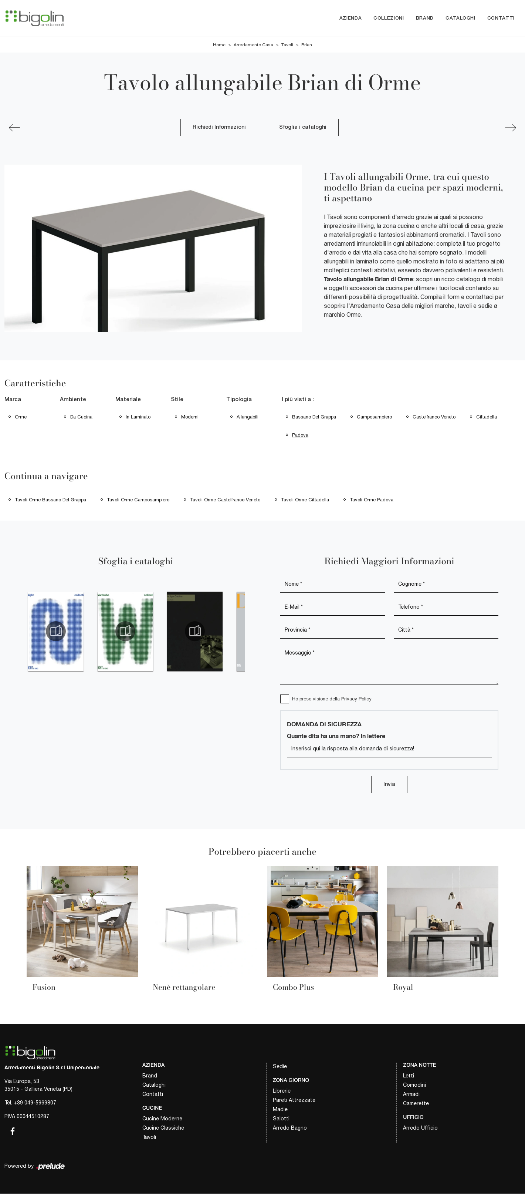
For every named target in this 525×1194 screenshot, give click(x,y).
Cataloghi (460, 18)
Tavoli (287, 45)
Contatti (501, 18)
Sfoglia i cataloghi (302, 127)
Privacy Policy (356, 699)
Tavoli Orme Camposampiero (138, 499)
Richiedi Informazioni (219, 127)
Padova (300, 435)
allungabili (247, 417)
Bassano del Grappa (314, 417)
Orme (21, 417)
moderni (190, 417)
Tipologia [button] (239, 400)
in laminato (138, 417)
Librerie (282, 1091)
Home (219, 45)
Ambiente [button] (73, 400)
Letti (408, 1076)
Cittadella (486, 417)
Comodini (414, 1085)
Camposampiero (374, 417)
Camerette (416, 1104)
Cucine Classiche (163, 1128)
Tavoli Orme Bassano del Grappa (50, 499)
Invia (389, 785)
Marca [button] (12, 400)
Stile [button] (177, 400)
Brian (306, 45)
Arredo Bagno (290, 1128)
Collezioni (388, 18)
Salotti (281, 1119)
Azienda (350, 18)
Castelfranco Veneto (434, 417)
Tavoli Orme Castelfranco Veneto (225, 499)
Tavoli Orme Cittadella (305, 499)
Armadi (411, 1094)
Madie (280, 1110)
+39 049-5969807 (35, 1103)
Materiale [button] (128, 400)
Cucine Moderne (162, 1118)
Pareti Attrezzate (294, 1100)
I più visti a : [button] (298, 400)
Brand (425, 18)
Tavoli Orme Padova (371, 499)
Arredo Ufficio (420, 1128)
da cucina (81, 417)
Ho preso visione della (332, 699)
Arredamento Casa (253, 45)
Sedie (280, 1067)
